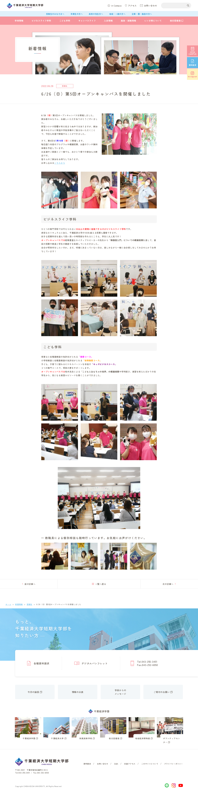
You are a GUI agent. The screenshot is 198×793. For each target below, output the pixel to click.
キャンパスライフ (87, 20)
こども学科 (64, 20)
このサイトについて (149, 763)
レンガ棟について (153, 20)
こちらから (59, 162)
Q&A (116, 763)
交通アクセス (129, 763)
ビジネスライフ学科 (41, 20)
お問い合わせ (102, 763)
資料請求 (87, 763)
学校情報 (19, 20)
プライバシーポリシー (173, 763)
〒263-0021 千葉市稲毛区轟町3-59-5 (31, 770)
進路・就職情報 (128, 20)
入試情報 (108, 20)
